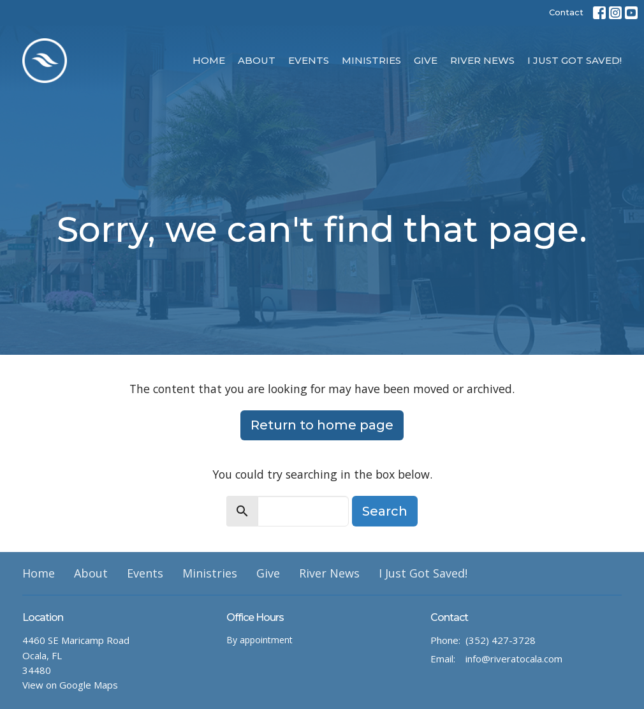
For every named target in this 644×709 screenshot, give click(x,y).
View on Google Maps (70, 684)
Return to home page (322, 425)
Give (425, 60)
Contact (566, 12)
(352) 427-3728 (500, 640)
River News (482, 60)
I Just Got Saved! (574, 60)
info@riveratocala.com (513, 658)
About (256, 60)
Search (384, 511)
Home (209, 60)
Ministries (371, 60)
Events (308, 60)
